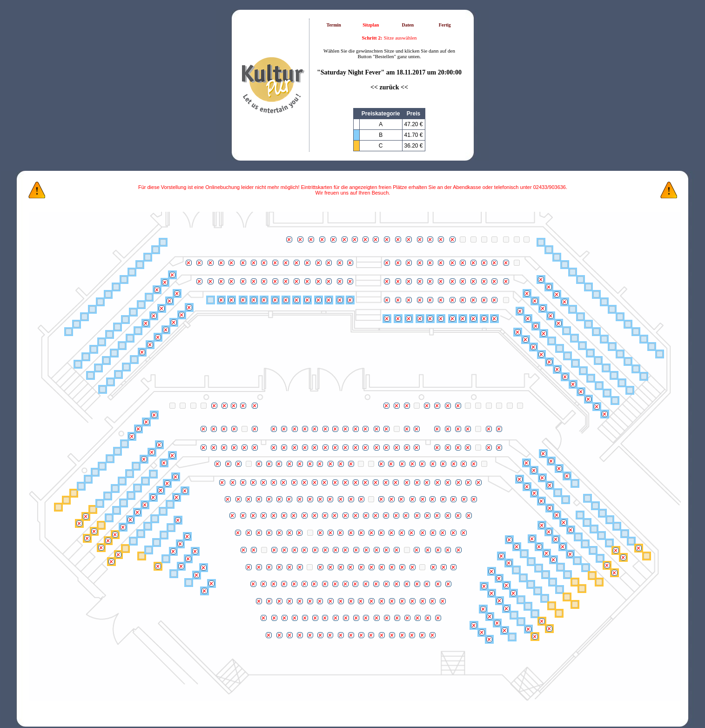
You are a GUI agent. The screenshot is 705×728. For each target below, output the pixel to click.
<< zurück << (389, 87)
